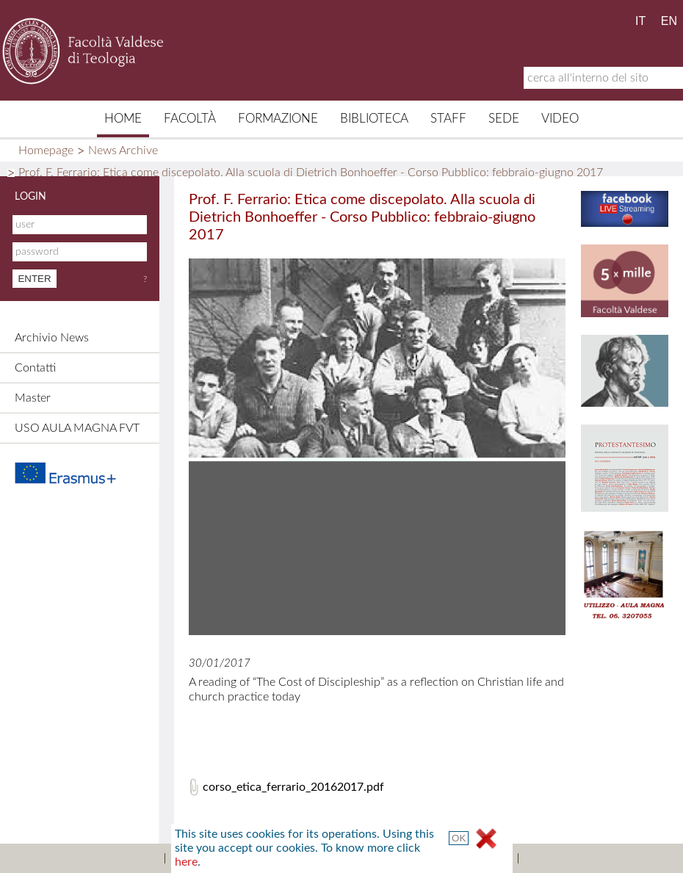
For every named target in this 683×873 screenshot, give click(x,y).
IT (640, 21)
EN (669, 21)
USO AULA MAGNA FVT (77, 428)
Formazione (278, 118)
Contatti (35, 368)
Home (123, 118)
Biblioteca (374, 118)
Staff (448, 118)
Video (560, 118)
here (186, 862)
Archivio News (52, 338)
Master (33, 398)
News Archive (123, 150)
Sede (503, 118)
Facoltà (190, 118)
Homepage (45, 150)
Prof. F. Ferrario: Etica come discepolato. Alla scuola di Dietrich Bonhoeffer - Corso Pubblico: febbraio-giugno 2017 (310, 172)
